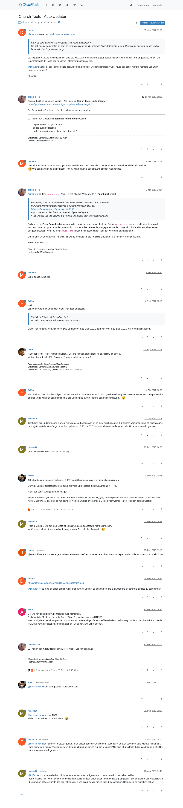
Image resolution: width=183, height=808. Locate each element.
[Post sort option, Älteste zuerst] (136, 23)
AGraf (30, 609)
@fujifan (43, 771)
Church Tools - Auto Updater (61, 34)
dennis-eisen (34, 97)
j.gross (31, 550)
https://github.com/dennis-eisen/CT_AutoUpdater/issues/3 (56, 583)
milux (30, 349)
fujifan (31, 301)
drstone (31, 30)
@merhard (33, 34)
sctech (31, 476)
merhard (32, 161)
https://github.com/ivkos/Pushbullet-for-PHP (52, 209)
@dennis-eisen (42, 682)
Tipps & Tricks (29, 22)
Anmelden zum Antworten (153, 23)
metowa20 (32, 419)
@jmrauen (33, 67)
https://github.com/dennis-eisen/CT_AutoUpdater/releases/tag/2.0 (60, 104)
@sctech (40, 550)
